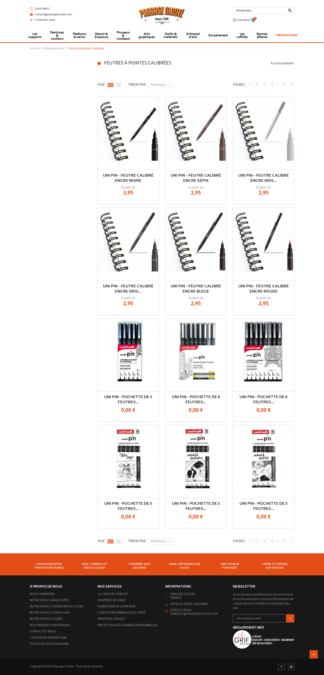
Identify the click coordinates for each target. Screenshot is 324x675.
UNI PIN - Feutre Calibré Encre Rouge (263, 289)
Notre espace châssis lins (50, 613)
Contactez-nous (42, 20)
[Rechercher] (263, 10)
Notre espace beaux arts (49, 600)
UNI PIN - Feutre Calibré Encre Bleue (195, 289)
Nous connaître (42, 594)
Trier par (137, 85)
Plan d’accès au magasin (49, 644)
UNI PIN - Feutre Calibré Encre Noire (128, 178)
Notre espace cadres (46, 619)
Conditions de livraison (116, 607)
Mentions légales (111, 619)
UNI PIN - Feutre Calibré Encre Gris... (263, 178)
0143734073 (39, 9)
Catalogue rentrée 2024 (48, 638)
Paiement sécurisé (112, 600)
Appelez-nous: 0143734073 (189, 604)
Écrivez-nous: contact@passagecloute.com (194, 612)
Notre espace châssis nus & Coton (56, 607)
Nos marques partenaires (50, 625)
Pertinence (162, 85)
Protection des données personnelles (127, 625)
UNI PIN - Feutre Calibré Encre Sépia (195, 178)
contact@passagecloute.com (51, 15)
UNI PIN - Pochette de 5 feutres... (128, 506)
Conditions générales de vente (122, 613)
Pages (238, 85)
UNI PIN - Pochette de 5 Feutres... (128, 400)
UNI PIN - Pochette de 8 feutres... (196, 400)
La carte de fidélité (112, 594)
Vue (101, 85)
